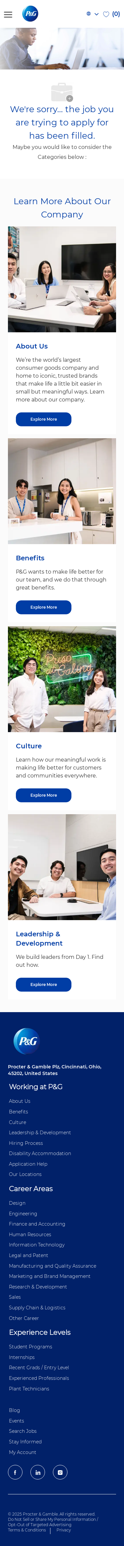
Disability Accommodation (40, 1153)
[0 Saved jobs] (111, 14)
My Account (22, 1452)
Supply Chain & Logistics (37, 1308)
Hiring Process (26, 1143)
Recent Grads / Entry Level (39, 1368)
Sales (15, 1297)
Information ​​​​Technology (36, 1245)
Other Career (24, 1318)
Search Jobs (23, 1431)
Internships (22, 1357)
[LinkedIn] (37, 1472)
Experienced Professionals (39, 1378)
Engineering (23, 1214)
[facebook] (15, 1472)
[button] (92, 14)
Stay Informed (25, 1442)
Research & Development (38, 1287)
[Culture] (43, 795)
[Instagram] (60, 1472)
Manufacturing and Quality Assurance (52, 1266)
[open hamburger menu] (8, 14)
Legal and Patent (28, 1255)
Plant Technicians (29, 1389)
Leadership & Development (40, 1133)
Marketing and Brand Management (50, 1276)
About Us (19, 1101)
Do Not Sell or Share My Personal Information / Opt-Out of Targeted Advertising (53, 1522)
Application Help (28, 1164)
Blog (14, 1410)
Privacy (64, 1529)
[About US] (43, 419)
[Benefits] (43, 607)
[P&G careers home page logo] (41, 14)
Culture (17, 1122)
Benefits (18, 1112)
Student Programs (30, 1347)
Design (17, 1203)
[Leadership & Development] (43, 985)
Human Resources (30, 1235)
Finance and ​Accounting (37, 1224)
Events (16, 1421)
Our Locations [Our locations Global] (25, 1174)
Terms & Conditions (27, 1529)
